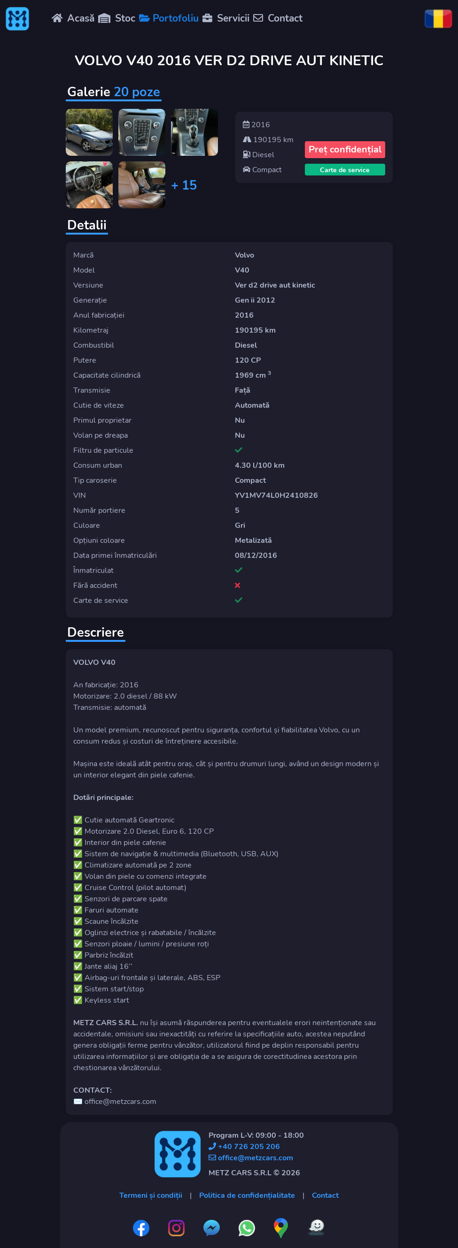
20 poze (137, 92)
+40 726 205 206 (244, 1146)
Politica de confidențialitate (247, 1195)
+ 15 (184, 185)
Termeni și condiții (150, 1195)
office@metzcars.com (251, 1158)
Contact (325, 1195)
